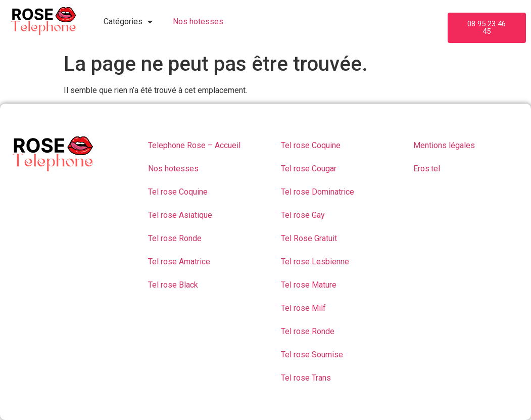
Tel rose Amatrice (179, 261)
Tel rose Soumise (312, 354)
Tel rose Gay (303, 215)
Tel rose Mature (308, 285)
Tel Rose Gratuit (309, 238)
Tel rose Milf (303, 308)
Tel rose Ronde (175, 238)
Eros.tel (426, 168)
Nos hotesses (198, 21)
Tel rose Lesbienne (315, 261)
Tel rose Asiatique (180, 215)
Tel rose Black (173, 285)
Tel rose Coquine (178, 192)
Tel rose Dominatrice (317, 192)
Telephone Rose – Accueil (194, 145)
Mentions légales (444, 145)
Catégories (128, 22)
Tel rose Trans (306, 378)
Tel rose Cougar (308, 168)
